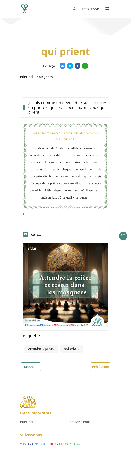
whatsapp (73, 444)
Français (90, 9)
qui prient (71, 349)
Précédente (100, 366)
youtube (57, 444)
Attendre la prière (41, 349)
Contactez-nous (79, 422)
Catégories (45, 77)
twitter (41, 444)
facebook (26, 444)
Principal (26, 77)
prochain (30, 366)
